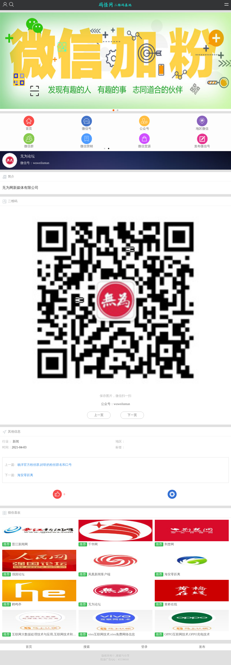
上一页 (99, 415)
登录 (144, 647)
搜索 (86, 647)
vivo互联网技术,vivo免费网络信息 (111, 634)
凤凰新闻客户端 (99, 574)
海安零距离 (25, 475)
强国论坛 (18, 574)
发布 (202, 647)
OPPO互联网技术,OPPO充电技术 (187, 634)
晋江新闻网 (20, 544)
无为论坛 (94, 604)
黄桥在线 (170, 604)
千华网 (93, 544)
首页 (29, 647)
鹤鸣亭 (16, 604)
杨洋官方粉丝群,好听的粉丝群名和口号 (44, 464)
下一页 (132, 415)
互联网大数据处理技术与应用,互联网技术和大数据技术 (50, 634)
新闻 (16, 441)
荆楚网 (169, 544)
